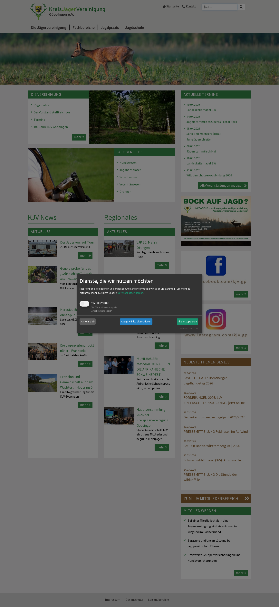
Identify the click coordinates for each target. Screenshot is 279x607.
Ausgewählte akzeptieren (136, 321)
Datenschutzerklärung (130, 293)
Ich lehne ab (88, 321)
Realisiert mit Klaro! (189, 328)
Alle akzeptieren (187, 321)
